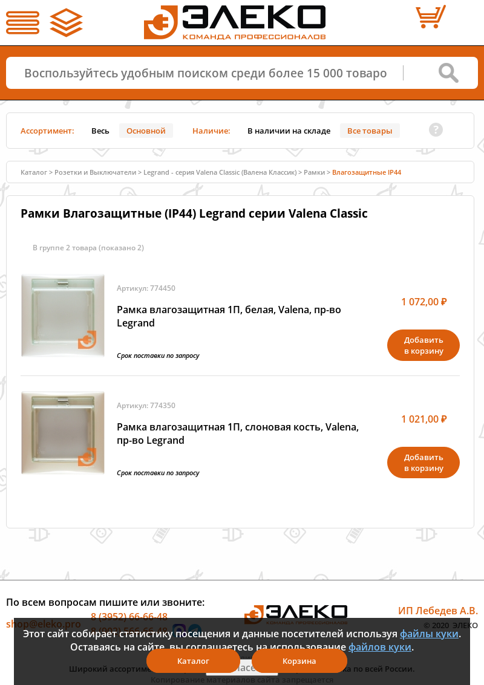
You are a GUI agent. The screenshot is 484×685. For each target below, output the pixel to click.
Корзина (299, 660)
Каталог (34, 172)
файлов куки (379, 647)
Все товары (370, 130)
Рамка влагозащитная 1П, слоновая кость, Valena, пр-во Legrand (238, 433)
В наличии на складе (288, 130)
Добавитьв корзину (423, 345)
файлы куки (429, 633)
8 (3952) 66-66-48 (129, 616)
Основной (146, 130)
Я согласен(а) (242, 667)
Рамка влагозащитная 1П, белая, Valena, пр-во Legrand (229, 316)
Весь (100, 130)
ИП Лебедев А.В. (438, 610)
